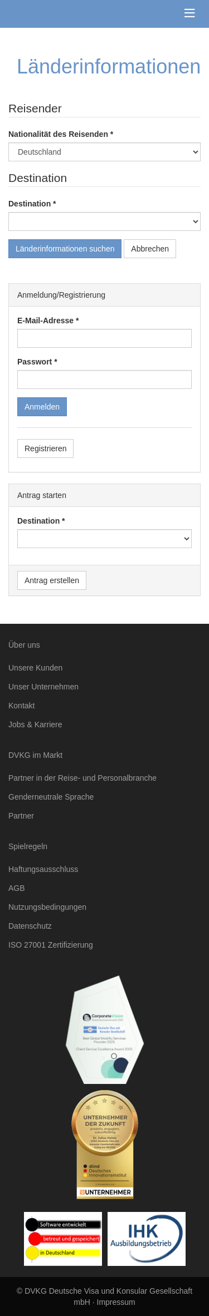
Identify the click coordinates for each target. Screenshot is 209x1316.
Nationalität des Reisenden (58, 134)
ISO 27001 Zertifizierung (50, 944)
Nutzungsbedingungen (47, 907)
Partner (21, 815)
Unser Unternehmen (43, 686)
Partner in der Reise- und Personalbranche (82, 777)
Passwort (34, 361)
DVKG (59, 14)
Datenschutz (30, 925)
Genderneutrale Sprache (51, 796)
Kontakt (21, 705)
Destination (29, 203)
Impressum (116, 1302)
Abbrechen (150, 248)
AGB (16, 888)
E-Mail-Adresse (45, 320)
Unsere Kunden (35, 667)
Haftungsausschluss (43, 869)
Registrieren (45, 448)
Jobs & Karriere (35, 724)
